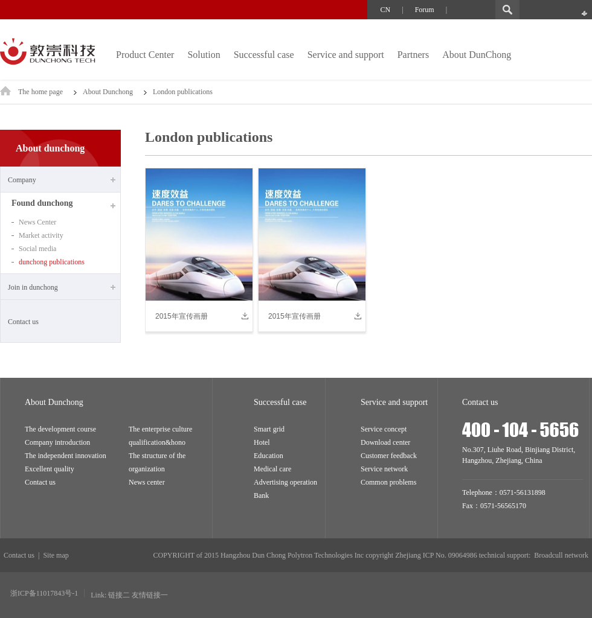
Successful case (264, 54)
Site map (55, 555)
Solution (203, 54)
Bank (261, 495)
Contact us (23, 321)
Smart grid (269, 429)
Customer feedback (389, 455)
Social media (37, 248)
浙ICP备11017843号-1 (44, 593)
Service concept (384, 429)
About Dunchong (108, 92)
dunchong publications (52, 262)
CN (386, 9)
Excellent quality (49, 469)
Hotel (262, 442)
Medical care (272, 469)
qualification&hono (157, 442)
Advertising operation (285, 482)
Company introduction (57, 442)
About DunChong (476, 54)
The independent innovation (65, 455)
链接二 (119, 595)
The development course (60, 429)
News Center (37, 222)
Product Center (145, 54)
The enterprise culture (160, 429)
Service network (384, 469)
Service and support (345, 54)
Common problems (388, 482)
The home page (47, 92)
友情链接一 (150, 595)
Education (268, 455)
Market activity (41, 235)
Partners (413, 54)
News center (147, 482)
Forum (424, 9)
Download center (385, 442)
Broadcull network (561, 555)
